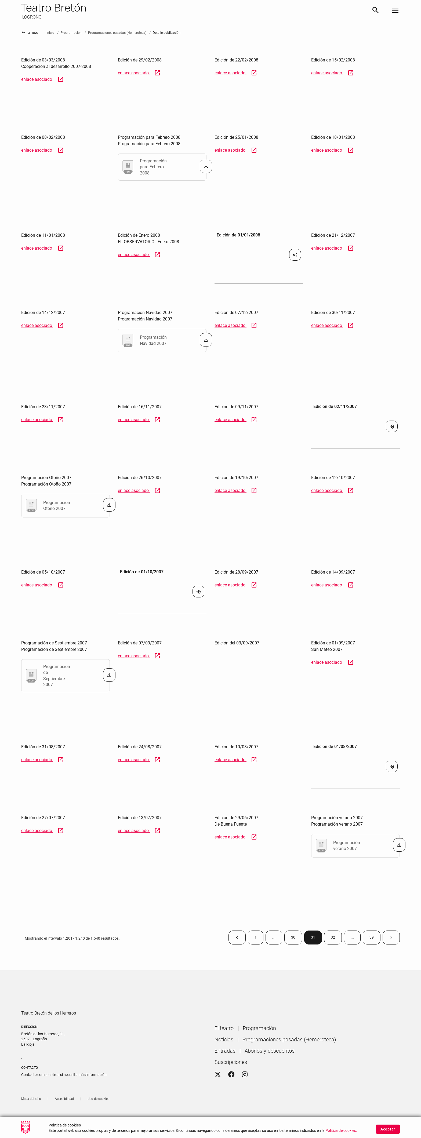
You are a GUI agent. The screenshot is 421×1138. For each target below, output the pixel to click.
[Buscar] (375, 11)
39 (374, 938)
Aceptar (387, 1132)
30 (296, 938)
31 (316, 938)
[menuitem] (224, 1043)
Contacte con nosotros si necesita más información (64, 1090)
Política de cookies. (341, 1133)
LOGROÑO (31, 17)
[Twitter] (218, 1090)
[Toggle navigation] (395, 11)
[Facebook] (231, 1090)
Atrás (29, 33)
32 (336, 938)
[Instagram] (245, 1090)
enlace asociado (42, 79)
